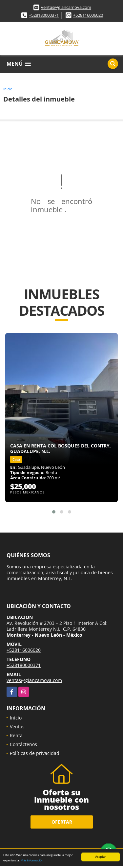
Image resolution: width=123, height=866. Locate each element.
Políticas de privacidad (34, 753)
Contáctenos (23, 744)
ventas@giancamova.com (66, 7)
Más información (31, 861)
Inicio (7, 88)
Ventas (17, 726)
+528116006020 (88, 15)
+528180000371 (44, 15)
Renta (16, 735)
